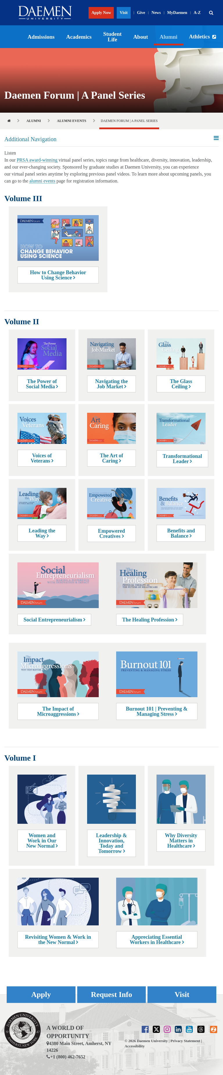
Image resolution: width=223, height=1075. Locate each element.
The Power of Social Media (42, 383)
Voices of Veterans (42, 458)
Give (141, 12)
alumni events (42, 180)
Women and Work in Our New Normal (41, 841)
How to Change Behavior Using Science (58, 275)
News (156, 12)
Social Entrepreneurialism (54, 620)
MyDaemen (177, 12)
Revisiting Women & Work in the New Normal (58, 939)
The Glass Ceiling (181, 383)
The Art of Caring (111, 458)
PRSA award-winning (37, 159)
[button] (211, 13)
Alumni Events (71, 121)
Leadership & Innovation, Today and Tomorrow (111, 843)
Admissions (41, 37)
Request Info (111, 994)
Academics (79, 37)
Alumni (168, 37)
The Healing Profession (149, 620)
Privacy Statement (185, 1041)
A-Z (197, 12)
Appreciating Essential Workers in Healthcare (157, 939)
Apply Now (101, 12)
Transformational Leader (182, 458)
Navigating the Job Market (111, 383)
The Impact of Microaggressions (58, 711)
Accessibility (135, 1046)
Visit (123, 12)
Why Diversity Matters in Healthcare (181, 841)
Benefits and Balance (181, 533)
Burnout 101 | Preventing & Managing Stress (157, 711)
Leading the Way (42, 533)
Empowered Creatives (111, 533)
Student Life (112, 36)
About (140, 37)
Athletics (199, 36)
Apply (41, 994)
